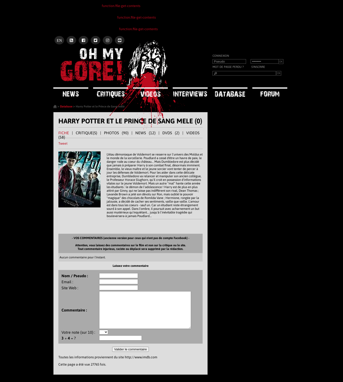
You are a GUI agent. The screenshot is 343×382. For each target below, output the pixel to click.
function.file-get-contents (121, 6)
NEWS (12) (145, 133)
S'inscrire (258, 67)
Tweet (63, 143)
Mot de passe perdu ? (228, 67)
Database (66, 106)
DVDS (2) (170, 133)
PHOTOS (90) (116, 133)
